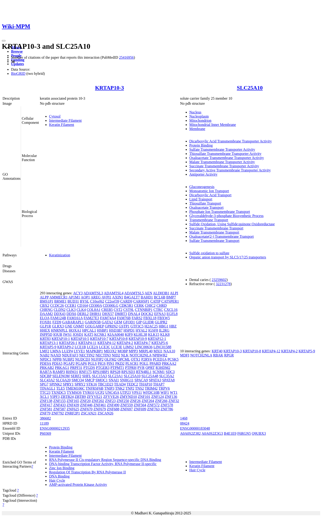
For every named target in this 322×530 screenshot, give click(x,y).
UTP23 (125, 392)
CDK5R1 (126, 305)
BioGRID (18, 73)
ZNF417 (46, 405)
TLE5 (60, 388)
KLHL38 (140, 334)
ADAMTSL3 (93, 293)
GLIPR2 (161, 322)
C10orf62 (97, 301)
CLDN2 (60, 310)
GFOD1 (129, 322)
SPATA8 (168, 380)
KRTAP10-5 (80, 339)
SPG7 (44, 384)
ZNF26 (135, 401)
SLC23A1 (115, 376)
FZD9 (57, 322)
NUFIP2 (97, 359)
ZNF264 (148, 401)
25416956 (126, 57)
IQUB (57, 334)
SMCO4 (78, 380)
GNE (68, 326)
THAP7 (158, 384)
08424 (184, 423)
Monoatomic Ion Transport (209, 191)
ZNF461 (100, 405)
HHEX (45, 330)
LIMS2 (128, 347)
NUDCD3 (82, 359)
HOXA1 (75, 330)
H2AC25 (151, 326)
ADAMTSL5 (134, 293)
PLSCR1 (132, 363)
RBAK (218, 355)
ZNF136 (171, 397)
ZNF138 (46, 401)
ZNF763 (153, 409)
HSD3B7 (116, 330)
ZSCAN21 (89, 413)
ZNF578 (167, 405)
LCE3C (104, 347)
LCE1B (80, 347)
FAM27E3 (91, 318)
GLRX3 (58, 326)
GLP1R (45, 326)
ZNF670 (86, 409)
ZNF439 (73, 405)
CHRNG (46, 310)
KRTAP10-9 (138, 339)
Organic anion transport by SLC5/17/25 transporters (227, 257)
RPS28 (115, 372)
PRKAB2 (47, 368)
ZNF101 (144, 397)
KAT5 (88, 334)
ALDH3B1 (161, 293)
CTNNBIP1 (143, 310)
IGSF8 (153, 330)
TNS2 (139, 388)
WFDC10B (151, 392)
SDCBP (45, 376)
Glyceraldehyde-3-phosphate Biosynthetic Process (226, 216)
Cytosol (55, 116)
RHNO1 (72, 372)
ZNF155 (59, 401)
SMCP (89, 380)
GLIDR (148, 322)
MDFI (184, 355)
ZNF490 (113, 405)
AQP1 (85, 297)
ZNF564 (140, 405)
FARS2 (137, 318)
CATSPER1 (170, 301)
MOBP (122, 351)
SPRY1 (68, 384)
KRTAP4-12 (106, 343)
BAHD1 (147, 297)
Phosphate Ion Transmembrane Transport (219, 212)
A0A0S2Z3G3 (212, 433)
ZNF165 (73, 401)
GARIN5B (93, 322)
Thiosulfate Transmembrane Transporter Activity (225, 154)
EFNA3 (160, 314)
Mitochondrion (200, 120)
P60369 (45, 433)
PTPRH (131, 368)
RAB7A (46, 372)
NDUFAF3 (70, 355)
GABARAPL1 (73, 322)
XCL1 (44, 397)
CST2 (118, 310)
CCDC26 (57, 305)
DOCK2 (147, 314)
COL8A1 (93, 310)
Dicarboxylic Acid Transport (210, 195)
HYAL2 (141, 330)
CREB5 (107, 310)
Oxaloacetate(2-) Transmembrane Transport (221, 236)
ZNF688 (113, 409)
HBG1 (163, 326)
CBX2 (44, 305)
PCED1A (160, 359)
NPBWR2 (159, 355)
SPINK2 (55, 384)
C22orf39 (112, 301)
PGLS (92, 363)
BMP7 (171, 297)
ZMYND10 (128, 397)
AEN (148, 293)
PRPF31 (76, 368)
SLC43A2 (47, 380)
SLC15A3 (99, 376)
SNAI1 (114, 380)
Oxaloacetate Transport (206, 207)
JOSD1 (78, 334)
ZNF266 (161, 401)
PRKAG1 (62, 368)
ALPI (174, 293)
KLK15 (153, 334)
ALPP (44, 297)
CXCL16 (171, 310)
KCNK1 (100, 334)
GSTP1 (124, 326)
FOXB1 (46, 322)
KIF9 (129, 334)
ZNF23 (110, 401)
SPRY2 (80, 384)
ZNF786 (167, 409)
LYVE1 (79, 351)
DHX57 (108, 314)
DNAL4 (134, 314)
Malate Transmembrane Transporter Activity (222, 162)
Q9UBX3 (259, 433)
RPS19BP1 (101, 372)
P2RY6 (146, 359)
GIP (139, 322)
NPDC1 (46, 359)
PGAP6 (81, 363)
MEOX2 (110, 351)
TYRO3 (88, 392)
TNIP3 (109, 388)
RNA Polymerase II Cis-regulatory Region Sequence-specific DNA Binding (105, 460)
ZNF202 (98, 401)
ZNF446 (86, 405)
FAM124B (58, 318)
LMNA (55, 351)
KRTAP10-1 (61, 339)
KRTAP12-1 (157, 339)
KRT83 (45, 339)
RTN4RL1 (143, 372)
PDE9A (45, 363)
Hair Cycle (57, 480)
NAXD (55, 355)
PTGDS (89, 368)
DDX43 (60, 314)
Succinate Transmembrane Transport (216, 228)
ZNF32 (173, 401)
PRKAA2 (169, 363)
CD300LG (110, 305)
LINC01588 (162, 347)
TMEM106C (75, 388)
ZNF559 (126, 405)
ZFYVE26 (111, 397)
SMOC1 (101, 380)
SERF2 (76, 376)
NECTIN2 (87, 355)
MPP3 (133, 351)
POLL (143, 363)
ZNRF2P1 (72, 413)
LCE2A (92, 347)
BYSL (84, 301)
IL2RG (164, 330)
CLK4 (81, 310)
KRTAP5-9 (48, 347)
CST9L (128, 310)
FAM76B (124, 318)
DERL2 (83, 314)
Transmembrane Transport (208, 220)
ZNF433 (59, 405)
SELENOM (61, 376)
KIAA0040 (115, 334)
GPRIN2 (111, 326)
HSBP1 (102, 330)
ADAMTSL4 (113, 293)
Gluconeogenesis (201, 187)
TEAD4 (120, 384)
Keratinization (59, 255)
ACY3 (78, 293)
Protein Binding (201, 145)
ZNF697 (126, 409)
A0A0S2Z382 (190, 433)
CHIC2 (150, 305)
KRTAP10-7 (99, 339)
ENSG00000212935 (55, 428)
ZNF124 (157, 397)
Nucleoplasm (199, 116)
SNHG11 (127, 380)
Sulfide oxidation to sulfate (209, 253)
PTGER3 (103, 368)
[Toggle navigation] (4, 40)
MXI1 (157, 351)
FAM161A (75, 318)
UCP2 (99, 392)
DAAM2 (46, 314)
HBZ (173, 326)
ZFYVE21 (94, 397)
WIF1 (164, 392)
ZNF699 (140, 409)
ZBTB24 (67, 397)
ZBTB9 (80, 397)
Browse (17, 51)
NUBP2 (68, 359)
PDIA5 (57, 363)
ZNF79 (45, 413)
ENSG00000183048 (195, 428)
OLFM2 (110, 359)
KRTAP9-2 (65, 347)
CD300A (95, 305)
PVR (141, 368)
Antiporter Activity (203, 174)
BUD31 (73, 301)
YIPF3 (55, 397)
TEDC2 (132, 384)
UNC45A (112, 392)
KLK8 (165, 334)
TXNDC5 (58, 392)
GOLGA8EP (94, 326)
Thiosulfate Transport (205, 203)
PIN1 (110, 363)
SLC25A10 (250, 88)
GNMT (78, 326)
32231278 (223, 284)
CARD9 (126, 301)
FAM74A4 (108, 318)
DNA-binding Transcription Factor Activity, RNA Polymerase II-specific (103, 464)
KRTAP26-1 (68, 343)
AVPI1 (106, 297)
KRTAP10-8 (118, 339)
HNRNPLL (59, 330)
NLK (125, 355)
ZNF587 (59, 409)
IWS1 (67, 334)
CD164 (82, 305)
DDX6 (71, 314)
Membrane (197, 129)
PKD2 (120, 363)
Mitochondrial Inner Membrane (212, 125)
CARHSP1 (141, 301)
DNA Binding (59, 476)
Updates (17, 64)
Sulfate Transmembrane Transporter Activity (222, 149)
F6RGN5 (244, 433)
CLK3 (71, 310)
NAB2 (45, 355)
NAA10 (169, 351)
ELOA (45, 318)
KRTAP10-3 (109, 88)
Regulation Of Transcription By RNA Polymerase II (87, 472)
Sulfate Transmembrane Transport (214, 241)
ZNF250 (123, 401)
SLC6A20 (63, 380)
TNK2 (120, 388)
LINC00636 (143, 347)
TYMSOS (74, 392)
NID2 (116, 355)
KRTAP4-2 (125, 343)
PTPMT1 (117, 368)
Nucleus (195, 112)
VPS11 (137, 392)
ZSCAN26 (105, 413)
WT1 (174, 392)
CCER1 (70, 305)
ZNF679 (100, 409)
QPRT (150, 368)
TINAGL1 (48, 388)
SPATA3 (155, 380)
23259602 (219, 280)
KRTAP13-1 (49, 343)
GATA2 (107, 322)
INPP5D (46, 334)
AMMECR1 (59, 297)
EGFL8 (172, 314)
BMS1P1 (46, 301)
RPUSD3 (128, 372)
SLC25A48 (149, 376)
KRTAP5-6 (160, 343)
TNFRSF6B (94, 388)
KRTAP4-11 (87, 343)
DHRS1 (95, 314)
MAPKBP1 (94, 351)
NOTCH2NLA (140, 355)
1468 (183, 418)
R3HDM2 (162, 368)
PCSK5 (173, 359)
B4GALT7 (132, 297)
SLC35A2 (166, 376)
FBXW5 (163, 318)
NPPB (57, 359)
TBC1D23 (105, 384)
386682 (45, 418)
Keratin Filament (61, 125)
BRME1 (60, 301)
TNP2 (130, 388)
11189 (44, 423)
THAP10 (145, 384)
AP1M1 (74, 297)
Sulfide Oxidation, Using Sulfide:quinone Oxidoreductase (232, 224)
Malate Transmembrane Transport (214, 232)
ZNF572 (153, 405)
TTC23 (45, 392)
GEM (118, 322)
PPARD (155, 363)
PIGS (102, 363)
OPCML (123, 359)
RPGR (229, 355)
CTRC (158, 310)
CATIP (155, 301)
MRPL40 (146, 351)
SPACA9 (141, 380)
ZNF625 (73, 409)
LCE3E (116, 347)
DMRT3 (121, 314)
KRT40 (217, 351)
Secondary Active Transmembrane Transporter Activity (230, 170)
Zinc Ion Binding (61, 468)
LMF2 (44, 351)
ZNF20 (85, 401)
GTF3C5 (136, 326)
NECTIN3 (103, 355)
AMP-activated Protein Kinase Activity (78, 485)
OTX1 (135, 359)
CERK (139, 305)
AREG (96, 297)
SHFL (86, 376)
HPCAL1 (89, 330)
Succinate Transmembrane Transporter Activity (224, 166)
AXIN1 (117, 297)
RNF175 (85, 372)
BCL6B (159, 297)
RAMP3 (59, 372)
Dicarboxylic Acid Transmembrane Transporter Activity (230, 141)
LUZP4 (67, 351)
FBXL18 (149, 318)
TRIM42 (151, 388)
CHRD (161, 305)
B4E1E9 (230, 433)
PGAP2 (69, 363)
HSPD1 (129, 330)
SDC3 (170, 372)
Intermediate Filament (65, 120)
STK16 (91, 384)
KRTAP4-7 (142, 343)
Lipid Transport (200, 199)
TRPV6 (164, 388)
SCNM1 (158, 372)
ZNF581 (46, 409)
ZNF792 (57, 413)
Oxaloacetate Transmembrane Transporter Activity (226, 158)
